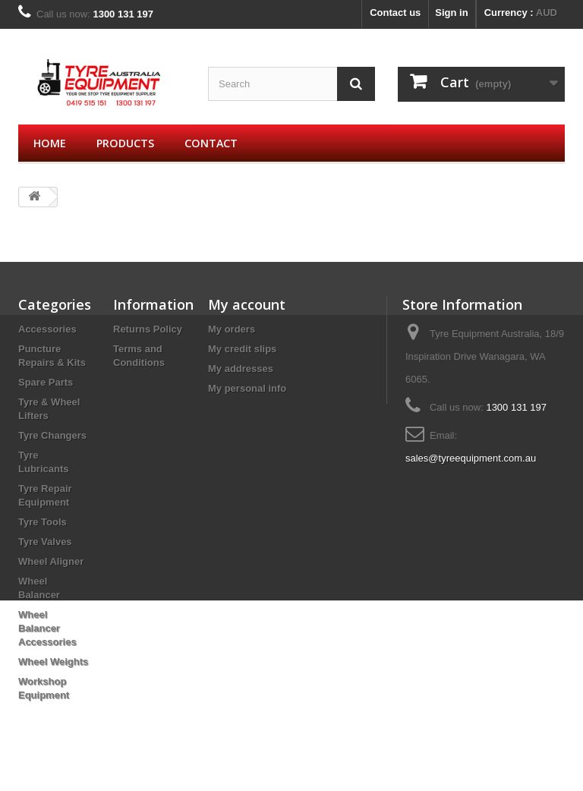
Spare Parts (45, 382)
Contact (211, 143)
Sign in (451, 12)
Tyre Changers (52, 435)
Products (125, 143)
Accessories (47, 329)
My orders (231, 329)
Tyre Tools (42, 522)
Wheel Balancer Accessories (47, 628)
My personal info (247, 388)
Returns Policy (147, 329)
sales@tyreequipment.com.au (470, 458)
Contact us (395, 12)
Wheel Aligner (51, 561)
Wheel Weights (53, 661)
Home (49, 143)
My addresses (240, 368)
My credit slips (242, 349)
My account (246, 304)
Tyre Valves (45, 541)
